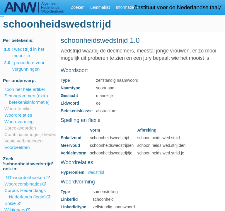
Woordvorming (19, 121)
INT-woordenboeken (24, 177)
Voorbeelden (17, 147)
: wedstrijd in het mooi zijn (28, 52)
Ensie (10, 203)
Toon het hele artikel (24, 89)
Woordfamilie (17, 108)
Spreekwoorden (20, 127)
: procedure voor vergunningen (28, 66)
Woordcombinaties (23, 183)
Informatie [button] (127, 7)
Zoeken (78, 7)
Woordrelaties (18, 115)
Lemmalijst (100, 7)
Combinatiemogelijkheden (30, 134)
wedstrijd (96, 172)
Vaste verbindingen (23, 140)
